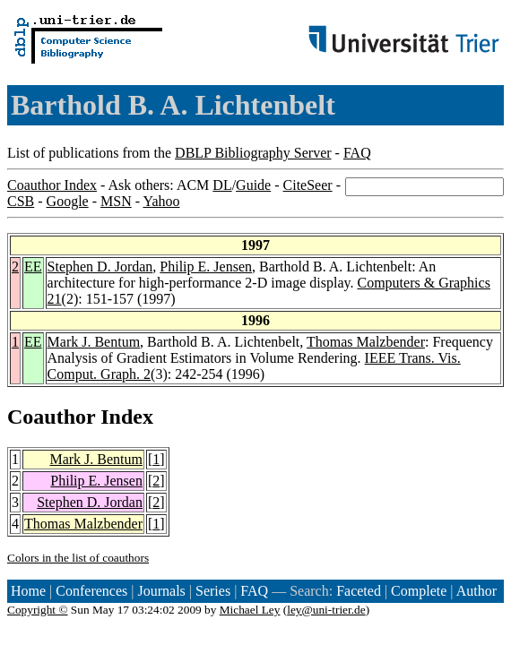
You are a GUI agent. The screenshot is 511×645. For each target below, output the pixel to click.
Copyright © (37, 609)
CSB (20, 201)
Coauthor (51, 416)
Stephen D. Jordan (100, 266)
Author (476, 590)
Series (212, 590)
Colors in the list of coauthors (78, 557)
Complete (418, 590)
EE (33, 266)
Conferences (91, 590)
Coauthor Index (52, 185)
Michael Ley (250, 609)
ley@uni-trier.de (326, 609)
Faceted (358, 590)
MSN (116, 201)
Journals (161, 590)
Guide (253, 185)
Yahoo (161, 201)
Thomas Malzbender (366, 341)
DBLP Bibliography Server (253, 152)
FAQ (357, 152)
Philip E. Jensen (206, 266)
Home (28, 590)
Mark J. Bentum (94, 341)
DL (221, 185)
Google (68, 201)
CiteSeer (308, 185)
